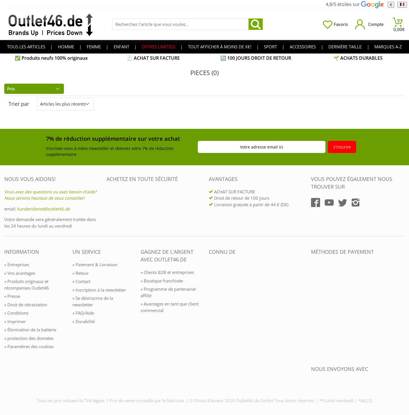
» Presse (12, 296)
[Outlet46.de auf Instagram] (356, 202)
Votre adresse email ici (261, 147)
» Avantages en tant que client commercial (170, 307)
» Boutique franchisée (162, 281)
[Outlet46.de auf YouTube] (329, 202)
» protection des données (28, 338)
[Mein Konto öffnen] (369, 24)
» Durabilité (83, 321)
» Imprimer (15, 321)
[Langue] (402, 5)
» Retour (80, 273)
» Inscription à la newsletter (99, 290)
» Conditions (16, 313)
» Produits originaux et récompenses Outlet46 (26, 284)
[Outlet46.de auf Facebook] (315, 202)
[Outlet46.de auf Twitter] (342, 202)
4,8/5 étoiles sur (354, 4)
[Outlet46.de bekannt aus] (213, 313)
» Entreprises (16, 264)
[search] (256, 24)
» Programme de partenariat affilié (168, 292)
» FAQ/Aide (83, 313)
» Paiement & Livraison (94, 264)
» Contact (81, 281)
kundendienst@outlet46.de (43, 209)
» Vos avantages (19, 273)
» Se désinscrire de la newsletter (92, 301)
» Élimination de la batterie (30, 330)
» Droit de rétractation (25, 304)
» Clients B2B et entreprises (167, 272)
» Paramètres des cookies (29, 346)
